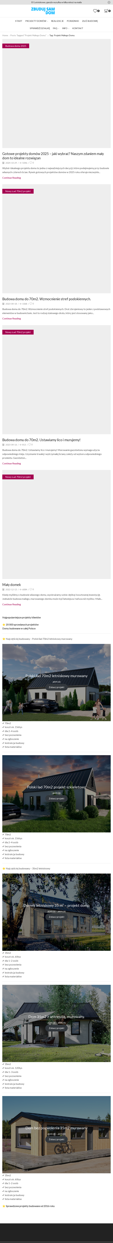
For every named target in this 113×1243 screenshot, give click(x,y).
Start (18, 21)
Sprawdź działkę (40, 28)
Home (5, 35)
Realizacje (57, 21)
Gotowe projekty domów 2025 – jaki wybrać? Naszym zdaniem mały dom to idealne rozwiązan (53, 155)
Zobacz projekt (56, 687)
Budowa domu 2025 (15, 45)
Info (65, 28)
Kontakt (77, 28)
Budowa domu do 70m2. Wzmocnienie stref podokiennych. (50, 299)
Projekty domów (36, 21)
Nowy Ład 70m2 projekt (18, 191)
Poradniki (73, 21)
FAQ (56, 28)
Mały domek (12, 584)
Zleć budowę (90, 21)
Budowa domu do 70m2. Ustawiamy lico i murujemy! (44, 439)
